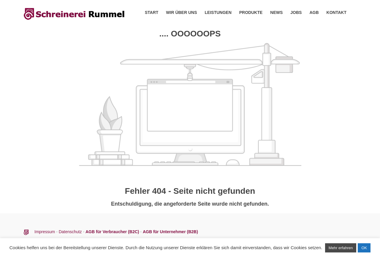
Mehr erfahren (341, 248)
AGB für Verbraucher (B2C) (113, 231)
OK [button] (364, 248)
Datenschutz (70, 231)
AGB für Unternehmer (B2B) (170, 231)
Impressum (45, 231)
